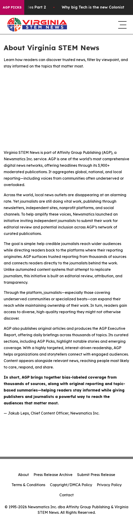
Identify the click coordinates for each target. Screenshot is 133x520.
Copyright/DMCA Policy (71, 484)
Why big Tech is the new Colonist (98, 7)
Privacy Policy (109, 484)
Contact (66, 495)
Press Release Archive (53, 474)
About (23, 474)
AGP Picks (12, 7)
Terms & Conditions (28, 484)
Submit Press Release (96, 474)
